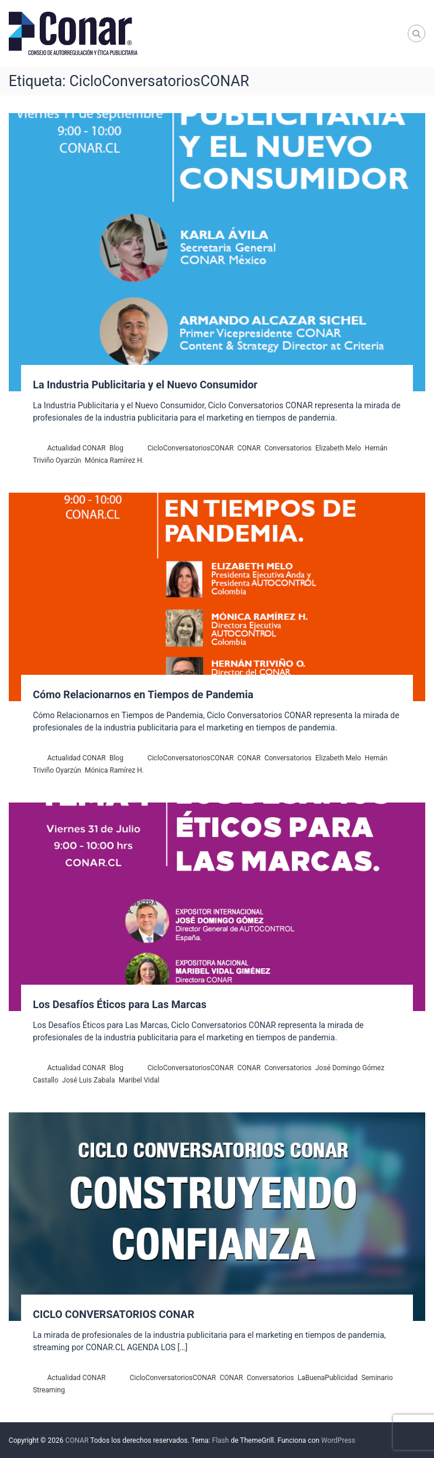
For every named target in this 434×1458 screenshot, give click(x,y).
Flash (220, 1440)
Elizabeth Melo (338, 448)
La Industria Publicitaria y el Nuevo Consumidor (145, 384)
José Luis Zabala (88, 1080)
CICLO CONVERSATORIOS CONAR (113, 1314)
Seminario (377, 1378)
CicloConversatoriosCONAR (190, 448)
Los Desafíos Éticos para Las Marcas (119, 1004)
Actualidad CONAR (76, 448)
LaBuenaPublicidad (328, 1378)
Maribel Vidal (139, 1080)
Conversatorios (288, 448)
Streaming (49, 1390)
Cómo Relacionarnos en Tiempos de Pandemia (143, 694)
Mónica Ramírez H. (114, 460)
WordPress (338, 1440)
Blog (116, 448)
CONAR (249, 448)
